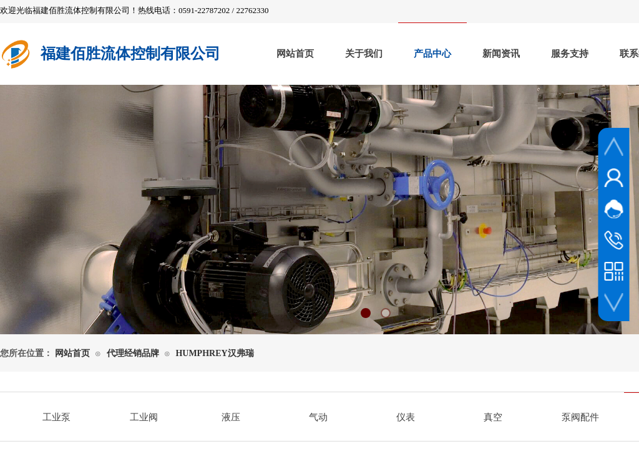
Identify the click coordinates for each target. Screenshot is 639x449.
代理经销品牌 (133, 353)
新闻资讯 (501, 54)
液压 (231, 417)
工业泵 (56, 417)
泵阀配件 (580, 417)
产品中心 (432, 54)
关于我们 (364, 54)
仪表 (405, 417)
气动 (318, 417)
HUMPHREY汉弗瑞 (214, 353)
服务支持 (569, 54)
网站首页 (295, 54)
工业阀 (144, 417)
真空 (493, 417)
